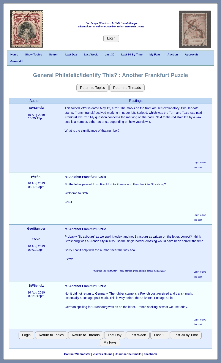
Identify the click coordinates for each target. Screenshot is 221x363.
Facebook (150, 354)
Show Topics (33, 54)
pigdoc (36, 176)
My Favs (155, 54)
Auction (172, 54)
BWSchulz (36, 107)
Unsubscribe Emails (128, 354)
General (16, 61)
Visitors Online (102, 354)
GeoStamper (36, 228)
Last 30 (109, 54)
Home (14, 54)
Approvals (192, 54)
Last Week (91, 54)
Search (53, 54)
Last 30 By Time (132, 54)
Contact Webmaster (77, 354)
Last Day (71, 54)
